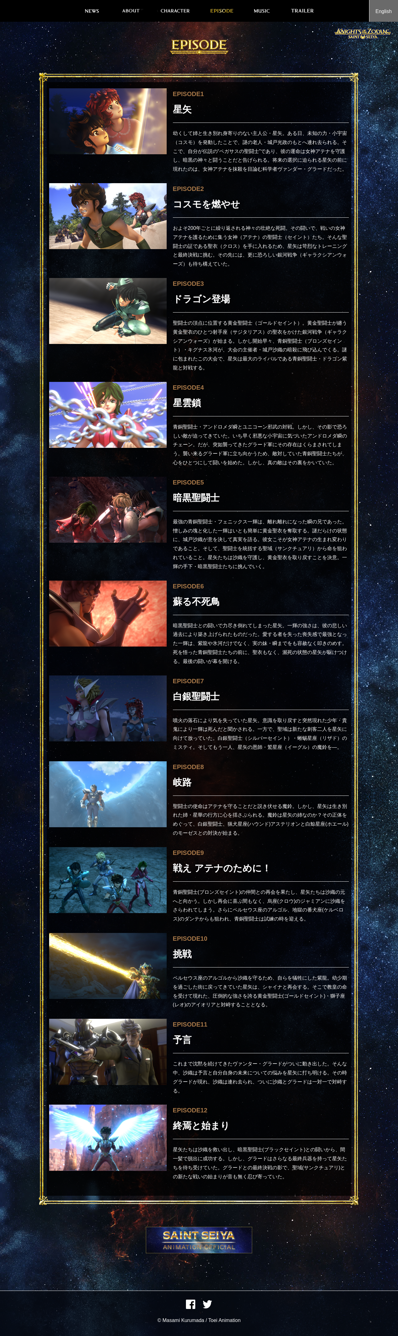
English (384, 11)
